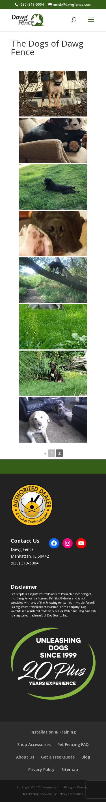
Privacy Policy (41, 769)
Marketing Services (38, 794)
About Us (25, 757)
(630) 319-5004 (32, 4)
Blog (85, 757)
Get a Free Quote (58, 757)
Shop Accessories (34, 744)
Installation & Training (53, 732)
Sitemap (69, 769)
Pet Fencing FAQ (73, 744)
